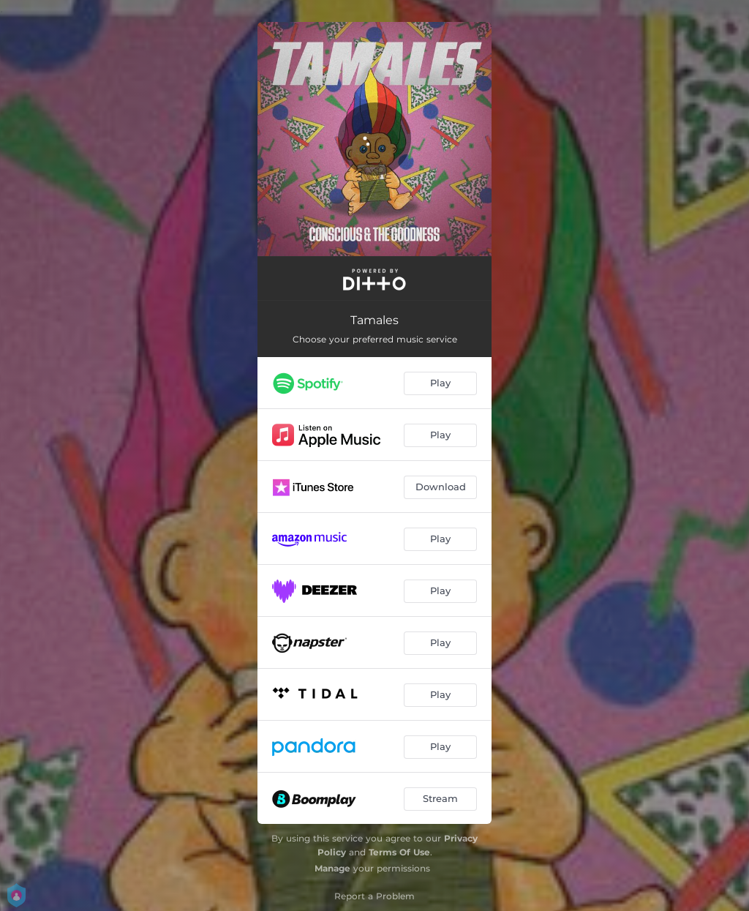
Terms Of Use (399, 852)
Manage (332, 868)
